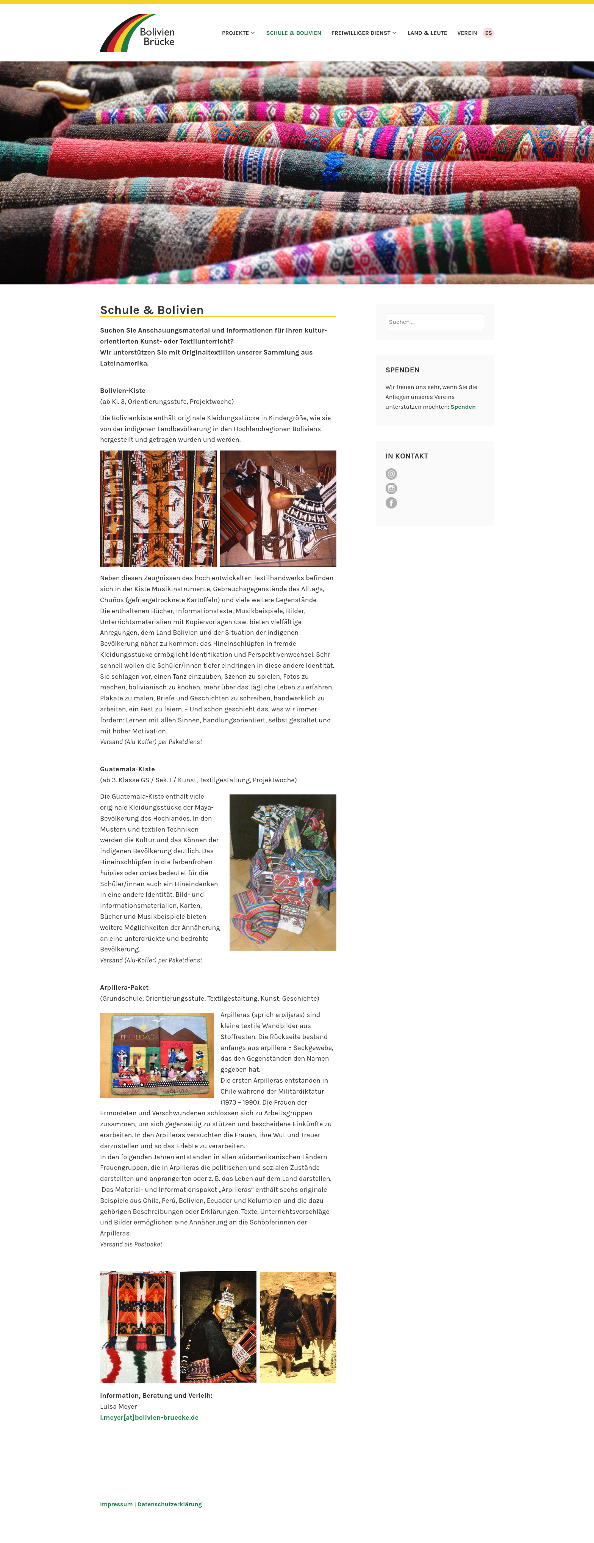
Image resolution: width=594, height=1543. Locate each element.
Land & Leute (427, 33)
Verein (467, 33)
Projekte (235, 33)
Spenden (463, 406)
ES (488, 33)
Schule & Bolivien (293, 33)
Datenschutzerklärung (170, 1504)
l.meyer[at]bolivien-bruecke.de (149, 1417)
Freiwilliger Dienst (361, 33)
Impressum (116, 1504)
